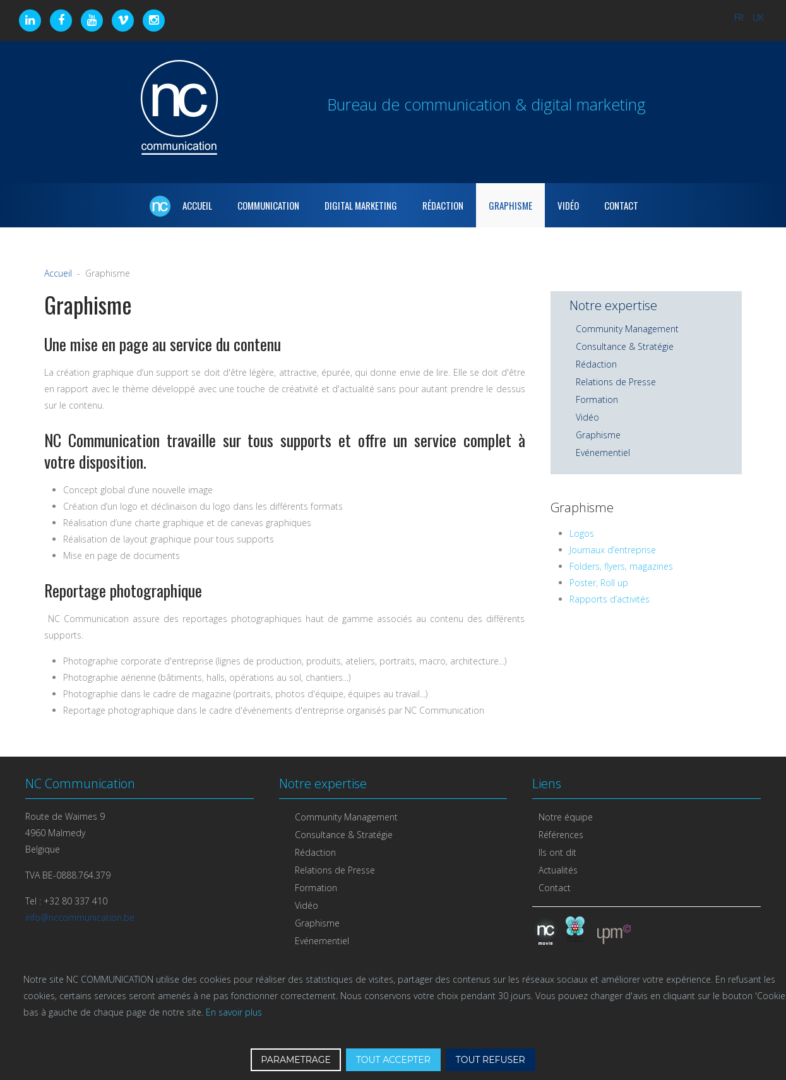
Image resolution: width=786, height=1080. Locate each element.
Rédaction (442, 205)
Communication (268, 205)
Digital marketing (361, 205)
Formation (597, 399)
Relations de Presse (616, 382)
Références (561, 835)
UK (758, 17)
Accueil (58, 273)
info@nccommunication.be (79, 917)
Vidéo (568, 205)
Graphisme (510, 205)
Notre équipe (566, 817)
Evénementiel (603, 453)
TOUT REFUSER (490, 1059)
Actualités (558, 870)
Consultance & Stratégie (625, 346)
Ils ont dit (557, 852)
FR (740, 17)
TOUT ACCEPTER (393, 1059)
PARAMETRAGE (296, 1059)
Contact (621, 205)
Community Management (627, 329)
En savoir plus (234, 1012)
